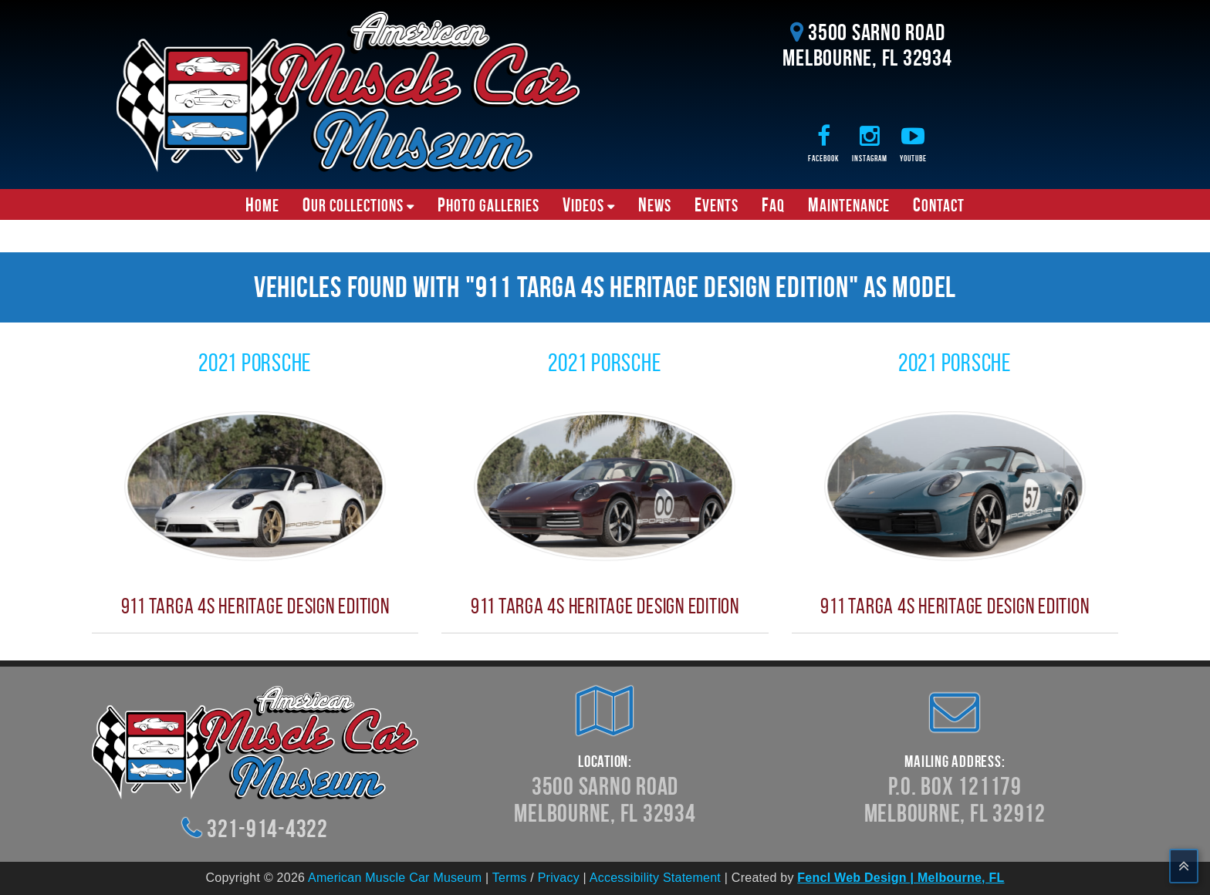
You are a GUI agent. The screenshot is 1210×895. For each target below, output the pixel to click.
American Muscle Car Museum (395, 877)
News (654, 204)
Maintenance (849, 204)
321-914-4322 (267, 828)
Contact (939, 204)
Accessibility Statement (655, 877)
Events (717, 204)
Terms (509, 877)
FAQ (773, 204)
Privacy (559, 877)
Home (262, 204)
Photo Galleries (488, 204)
